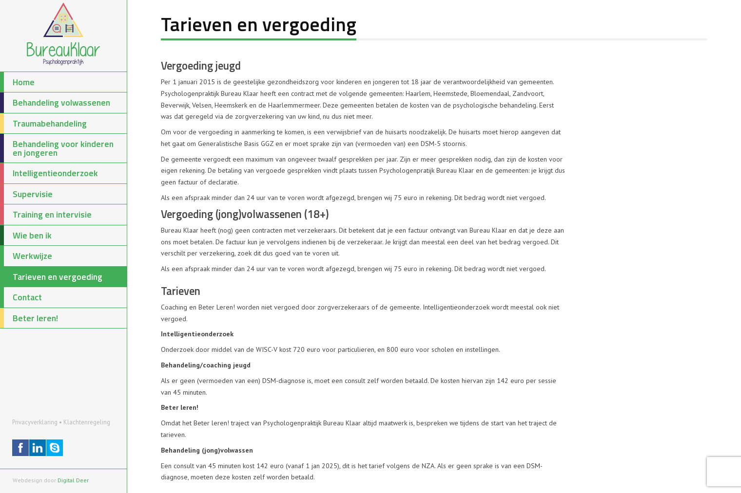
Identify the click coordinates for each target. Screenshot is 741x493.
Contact (21, 297)
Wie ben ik (26, 235)
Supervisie (26, 194)
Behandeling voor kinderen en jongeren (57, 148)
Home (17, 82)
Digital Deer (73, 480)
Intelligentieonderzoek (49, 173)
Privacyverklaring (35, 422)
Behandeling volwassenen (55, 102)
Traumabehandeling (43, 123)
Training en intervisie (46, 214)
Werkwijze (26, 256)
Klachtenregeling (86, 422)
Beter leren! (29, 318)
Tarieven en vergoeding (51, 277)
